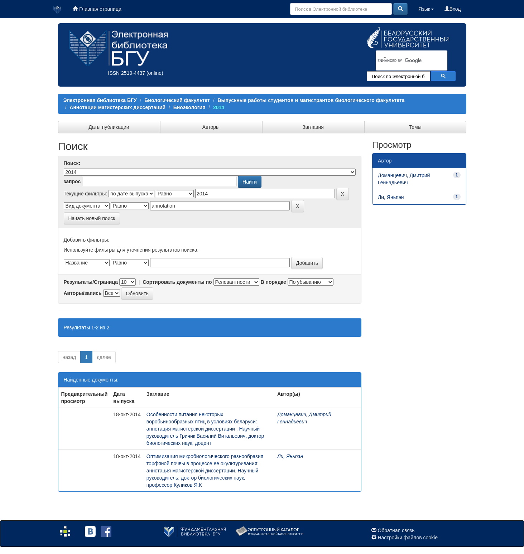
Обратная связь (396, 530)
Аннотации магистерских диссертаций (117, 107)
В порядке (273, 282)
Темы (415, 127)
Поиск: (72, 163)
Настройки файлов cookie (408, 537)
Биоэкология (189, 107)
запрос (72, 181)
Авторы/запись (83, 293)
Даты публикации (108, 127)
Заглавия (313, 127)
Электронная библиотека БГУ (100, 100)
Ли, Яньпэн (290, 456)
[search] (402, 61)
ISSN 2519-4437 (126, 73)
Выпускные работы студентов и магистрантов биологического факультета (310, 100)
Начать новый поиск (91, 218)
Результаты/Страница (91, 282)
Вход (452, 9)
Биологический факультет (177, 100)
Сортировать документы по (177, 282)
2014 (218, 107)
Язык (426, 9)
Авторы (211, 127)
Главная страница (97, 9)
